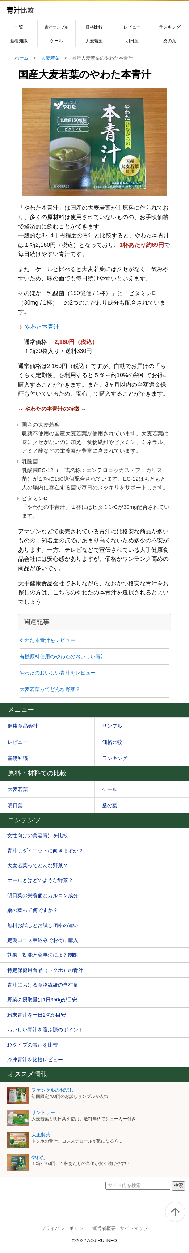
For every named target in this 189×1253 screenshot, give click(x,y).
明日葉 (132, 40)
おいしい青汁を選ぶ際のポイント (45, 1029)
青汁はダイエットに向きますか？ (45, 850)
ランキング (170, 27)
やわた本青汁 (42, 327)
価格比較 (94, 27)
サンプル (112, 726)
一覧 (18, 27)
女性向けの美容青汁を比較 (37, 835)
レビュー (132, 27)
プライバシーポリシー (64, 1228)
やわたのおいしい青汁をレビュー (58, 673)
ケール (56, 40)
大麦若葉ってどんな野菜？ (50, 689)
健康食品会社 (23, 726)
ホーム (21, 58)
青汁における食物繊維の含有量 (42, 985)
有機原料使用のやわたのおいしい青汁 (63, 656)
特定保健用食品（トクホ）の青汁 (45, 970)
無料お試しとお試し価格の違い (42, 925)
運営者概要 (104, 1228)
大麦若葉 (94, 40)
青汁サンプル (56, 27)
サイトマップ (134, 1228)
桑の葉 (169, 40)
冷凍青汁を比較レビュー (35, 1059)
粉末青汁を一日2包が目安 (36, 1015)
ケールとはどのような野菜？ (40, 880)
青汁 (20, 10)
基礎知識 (19, 40)
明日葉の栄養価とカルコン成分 (42, 895)
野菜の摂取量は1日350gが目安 (42, 1000)
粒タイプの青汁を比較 (32, 1045)
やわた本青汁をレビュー (47, 640)
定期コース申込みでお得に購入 (42, 940)
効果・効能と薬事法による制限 (42, 955)
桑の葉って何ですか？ (32, 910)
